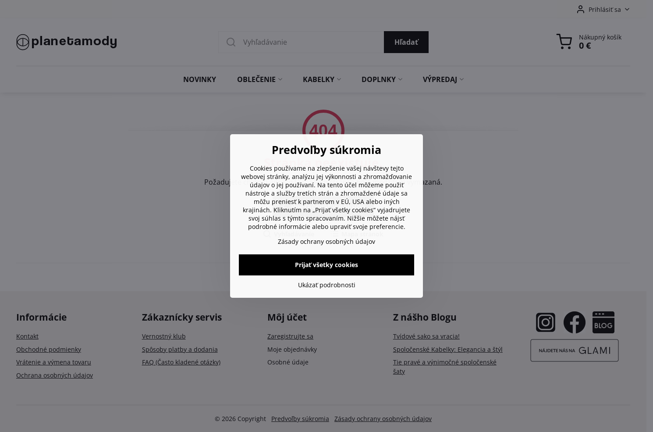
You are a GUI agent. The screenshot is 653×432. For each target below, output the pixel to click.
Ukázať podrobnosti (326, 285)
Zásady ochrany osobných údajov (326, 241)
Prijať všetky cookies (326, 265)
